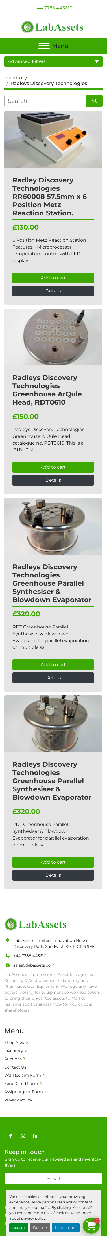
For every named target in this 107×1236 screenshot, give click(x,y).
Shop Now (14, 1042)
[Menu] (44, 46)
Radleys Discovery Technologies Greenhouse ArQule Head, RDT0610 (47, 389)
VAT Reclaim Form (22, 1075)
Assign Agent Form (23, 1091)
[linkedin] (35, 1136)
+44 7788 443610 (53, 7)
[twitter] (23, 1136)
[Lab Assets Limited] (36, 924)
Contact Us (15, 1067)
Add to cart (53, 278)
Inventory (13, 1050)
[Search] (45, 101)
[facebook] (10, 1136)
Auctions (13, 1058)
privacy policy (33, 1218)
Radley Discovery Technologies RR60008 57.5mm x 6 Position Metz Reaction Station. (49, 196)
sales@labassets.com (34, 965)
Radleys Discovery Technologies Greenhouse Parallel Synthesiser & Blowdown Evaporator (51, 583)
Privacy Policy (18, 1100)
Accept (18, 1228)
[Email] (53, 1178)
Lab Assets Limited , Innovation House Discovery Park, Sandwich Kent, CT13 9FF (54, 943)
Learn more (66, 1228)
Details (53, 291)
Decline (40, 1228)
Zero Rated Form (21, 1083)
